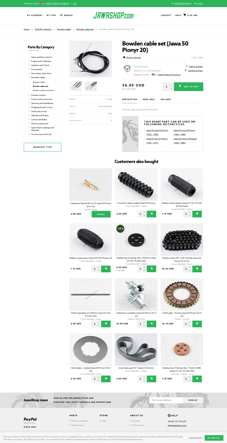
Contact (166, 15)
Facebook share (195, 71)
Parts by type (78, 425)
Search (66, 15)
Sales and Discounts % (41, 57)
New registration (181, 3)
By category (35, 15)
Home (27, 29)
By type (51, 15)
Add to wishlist (196, 67)
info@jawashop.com (177, 425)
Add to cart (191, 86)
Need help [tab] (149, 99)
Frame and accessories (41, 99)
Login (198, 3)
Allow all (214, 438)
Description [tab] (129, 99)
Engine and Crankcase (41, 61)
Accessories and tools (41, 134)
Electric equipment (39, 123)
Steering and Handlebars (42, 103)
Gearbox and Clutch (40, 65)
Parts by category (80, 420)
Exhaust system (38, 95)
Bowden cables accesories (43, 90)
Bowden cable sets (85, 29)
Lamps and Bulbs (39, 119)
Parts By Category (43, 29)
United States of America (57, 3)
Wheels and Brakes (40, 115)
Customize (195, 438)
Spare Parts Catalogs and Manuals (42, 129)
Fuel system (37, 69)
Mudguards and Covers (42, 107)
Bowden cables (64, 29)
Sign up (192, 400)
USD (75, 3)
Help (178, 15)
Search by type (42, 147)
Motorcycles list (132, 57)
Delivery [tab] (166, 99)
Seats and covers (39, 111)
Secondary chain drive (41, 73)
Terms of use (138, 425)
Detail (101, 214)
